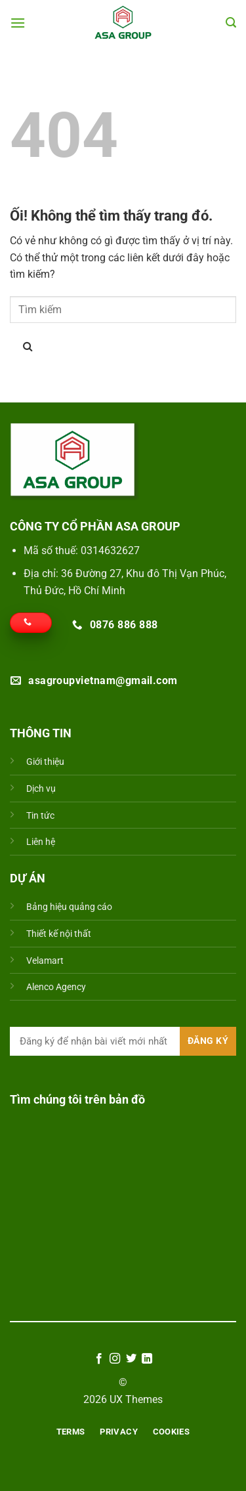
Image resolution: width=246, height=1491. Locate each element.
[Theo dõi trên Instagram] (115, 1359)
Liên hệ (40, 842)
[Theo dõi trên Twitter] (131, 1359)
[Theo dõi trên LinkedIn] (147, 1359)
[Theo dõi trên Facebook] (99, 1359)
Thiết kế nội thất (58, 934)
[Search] (231, 22)
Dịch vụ (41, 788)
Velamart (45, 960)
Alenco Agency (56, 987)
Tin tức (40, 815)
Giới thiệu (45, 761)
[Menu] (18, 23)
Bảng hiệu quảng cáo (69, 907)
